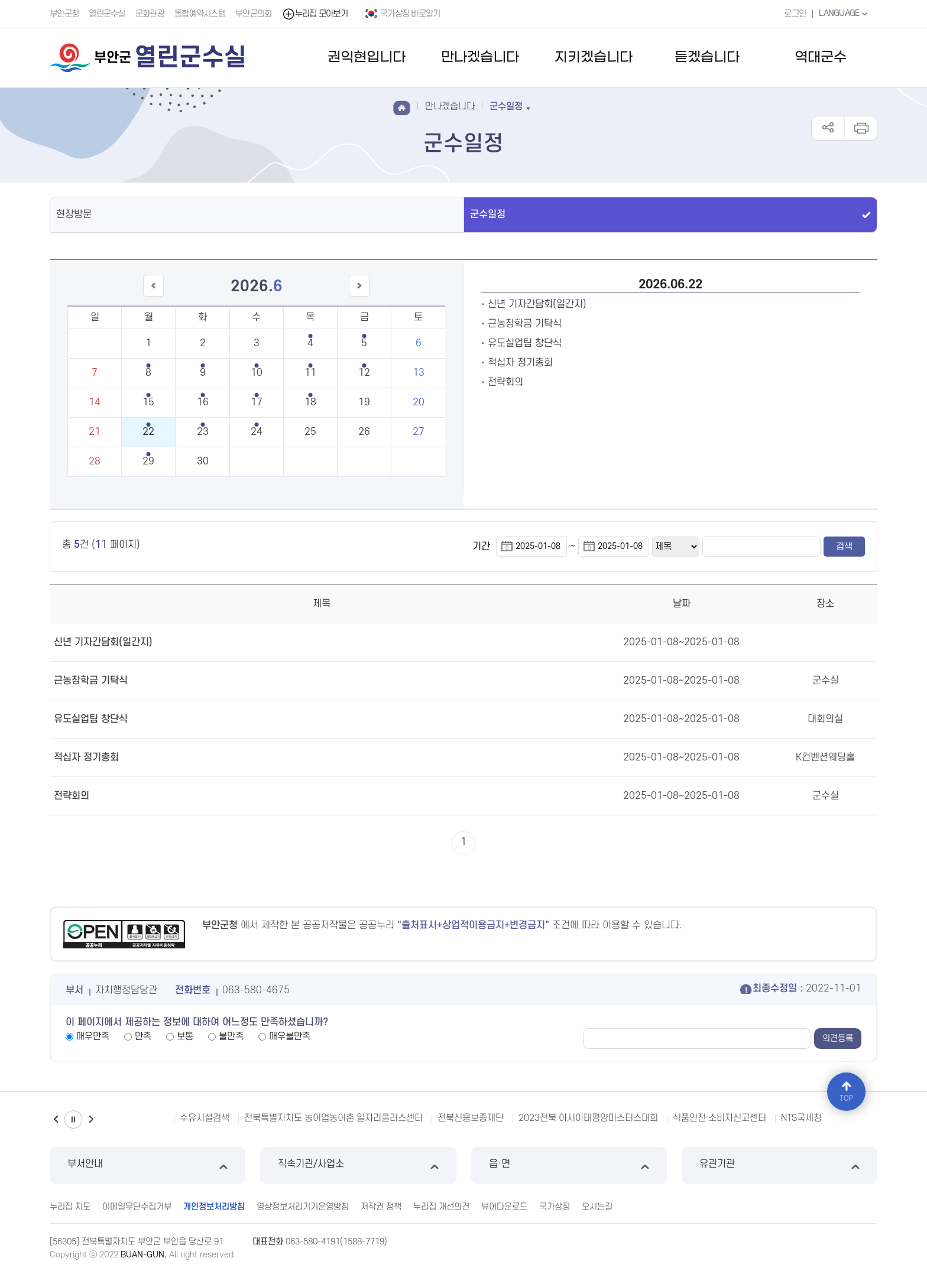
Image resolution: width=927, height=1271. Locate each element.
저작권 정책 (381, 1207)
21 (95, 432)
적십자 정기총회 (520, 362)
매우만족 (92, 1036)
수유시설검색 (204, 1118)
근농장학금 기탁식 (525, 323)
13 (418, 373)
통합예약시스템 (199, 14)
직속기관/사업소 (358, 1165)
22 (148, 432)
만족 (143, 1036)
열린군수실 (107, 14)
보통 (185, 1036)
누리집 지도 (70, 1207)
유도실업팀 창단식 (525, 343)
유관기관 (779, 1165)
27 (418, 432)
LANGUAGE (844, 13)
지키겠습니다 (594, 58)
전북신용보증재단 (470, 1118)
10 (256, 373)
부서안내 (147, 1165)
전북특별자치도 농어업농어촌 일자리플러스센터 (333, 1118)
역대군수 (821, 58)
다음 (91, 1119)
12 (364, 373)
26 (364, 432)
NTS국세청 (801, 1118)
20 (418, 402)
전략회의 (505, 382)
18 (310, 402)
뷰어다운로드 (504, 1207)
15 (148, 402)
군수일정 (487, 214)
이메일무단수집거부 (136, 1207)
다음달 (359, 296)
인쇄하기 (860, 128)
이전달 (153, 296)
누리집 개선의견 (441, 1207)
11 (310, 373)
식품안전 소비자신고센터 (719, 1118)
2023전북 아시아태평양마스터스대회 (588, 1118)
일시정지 (73, 1119)
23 (203, 432)
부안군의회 (253, 14)
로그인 (795, 14)
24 (256, 432)
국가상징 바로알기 (401, 13)
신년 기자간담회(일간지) (537, 304)
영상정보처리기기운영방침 (303, 1207)
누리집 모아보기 (315, 14)
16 (203, 402)
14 (95, 402)
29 (148, 461)
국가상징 (554, 1207)
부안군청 (64, 14)
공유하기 (828, 128)
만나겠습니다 (480, 58)
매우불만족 (289, 1036)
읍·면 (569, 1165)
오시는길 (597, 1207)
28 (95, 461)
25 (310, 432)
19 (364, 402)
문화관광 (149, 14)
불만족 (231, 1036)
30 (203, 461)
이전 (55, 1119)
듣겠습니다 (707, 58)
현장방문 (74, 214)
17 (256, 402)
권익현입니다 (367, 58)
